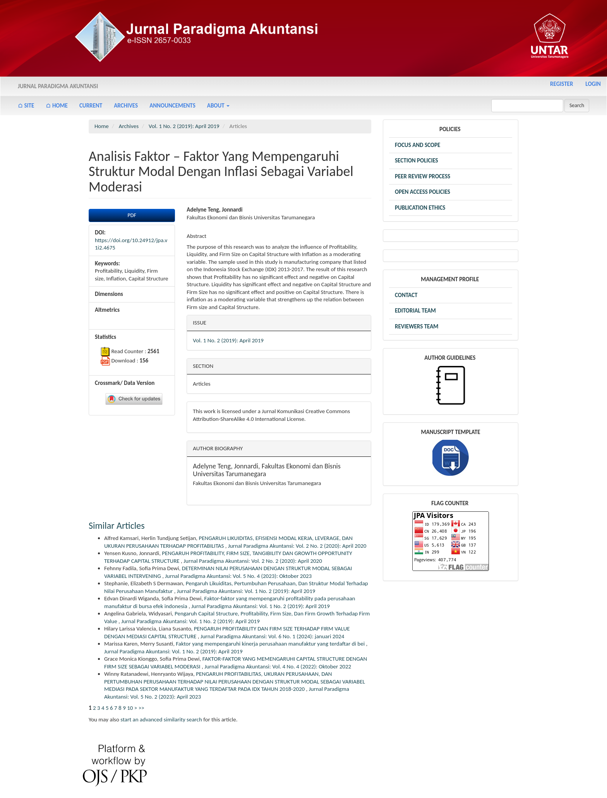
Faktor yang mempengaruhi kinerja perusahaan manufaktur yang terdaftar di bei (271, 643)
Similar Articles (117, 525)
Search (576, 105)
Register (561, 83)
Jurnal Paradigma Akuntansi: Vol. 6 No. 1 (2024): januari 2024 (272, 636)
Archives (126, 105)
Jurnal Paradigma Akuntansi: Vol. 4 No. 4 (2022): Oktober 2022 (277, 666)
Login (593, 83)
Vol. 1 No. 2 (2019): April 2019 (184, 126)
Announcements (172, 105)
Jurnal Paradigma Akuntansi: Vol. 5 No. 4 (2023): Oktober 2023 (238, 575)
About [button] (218, 105)
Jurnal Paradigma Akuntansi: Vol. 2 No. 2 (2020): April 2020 (297, 545)
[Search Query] (527, 105)
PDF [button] (132, 215)
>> (141, 707)
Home (101, 126)
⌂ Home (57, 105)
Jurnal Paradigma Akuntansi (58, 86)
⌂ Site (26, 105)
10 (130, 707)
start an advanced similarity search (161, 719)
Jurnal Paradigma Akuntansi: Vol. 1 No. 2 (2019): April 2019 (246, 591)
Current (90, 105)
